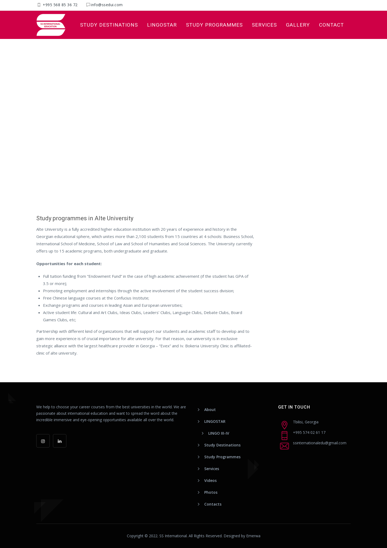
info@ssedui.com (107, 4)
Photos (210, 492)
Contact (331, 25)
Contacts (212, 504)
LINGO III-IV (218, 433)
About (210, 409)
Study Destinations (109, 25)
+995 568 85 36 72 (60, 4)
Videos (210, 480)
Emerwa (253, 535)
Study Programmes (214, 25)
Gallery (298, 25)
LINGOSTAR (162, 25)
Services (264, 25)
